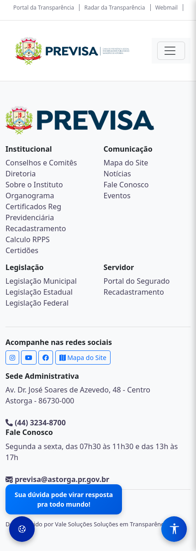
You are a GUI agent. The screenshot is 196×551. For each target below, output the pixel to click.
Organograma (29, 196)
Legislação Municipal (41, 281)
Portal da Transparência (43, 7)
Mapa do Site (126, 163)
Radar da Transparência (115, 7)
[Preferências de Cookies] (22, 529)
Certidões (21, 250)
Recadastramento (35, 228)
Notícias (117, 174)
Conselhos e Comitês (41, 163)
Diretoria (20, 174)
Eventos (117, 196)
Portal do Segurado (137, 281)
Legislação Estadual (39, 292)
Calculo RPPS (27, 239)
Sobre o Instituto (34, 185)
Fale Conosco (126, 185)
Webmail (166, 7)
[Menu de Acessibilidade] (174, 529)
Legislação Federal (37, 303)
